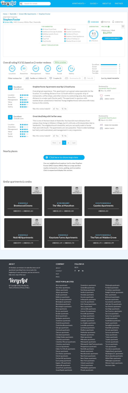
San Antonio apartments (113, 306)
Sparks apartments (111, 323)
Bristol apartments (61, 316)
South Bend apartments (112, 321)
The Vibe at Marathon (63, 205)
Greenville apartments (88, 288)
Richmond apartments (112, 297)
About (58, 268)
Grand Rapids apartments (64, 370)
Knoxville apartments (87, 313)
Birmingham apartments (63, 302)
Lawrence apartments (87, 318)
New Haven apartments (88, 356)
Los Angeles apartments (88, 323)
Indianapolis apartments (88, 299)
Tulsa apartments (110, 346)
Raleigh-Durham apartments (114, 292)
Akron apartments (61, 285)
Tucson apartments (111, 344)
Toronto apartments (111, 342)
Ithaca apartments (86, 306)
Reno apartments (110, 295)
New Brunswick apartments (89, 354)
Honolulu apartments (87, 295)
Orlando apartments (87, 363)
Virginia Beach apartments (113, 351)
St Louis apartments (111, 330)
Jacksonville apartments (88, 309)
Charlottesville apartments (64, 325)
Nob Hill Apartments (23, 237)
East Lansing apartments (63, 361)
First (54, 143)
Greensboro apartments (88, 285)
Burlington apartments (63, 318)
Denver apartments (62, 351)
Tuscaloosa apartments (112, 349)
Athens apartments (62, 290)
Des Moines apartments (63, 354)
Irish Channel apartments (88, 304)
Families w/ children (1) (35, 78)
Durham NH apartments (63, 358)
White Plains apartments (113, 358)
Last (73, 143)
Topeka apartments (111, 339)
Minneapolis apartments (88, 342)
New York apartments (88, 361)
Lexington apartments (87, 321)
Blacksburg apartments (63, 304)
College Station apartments (64, 337)
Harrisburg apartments (88, 290)
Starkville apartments (112, 328)
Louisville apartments (87, 325)
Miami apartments (86, 337)
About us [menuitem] (106, 3)
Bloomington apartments (64, 306)
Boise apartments (61, 309)
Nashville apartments (87, 349)
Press (57, 277)
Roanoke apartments (112, 299)
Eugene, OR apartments (63, 363)
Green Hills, (8, 22)
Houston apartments (87, 297)
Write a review (60, 62)
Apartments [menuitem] (78, 3)
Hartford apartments (87, 292)
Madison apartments (87, 330)
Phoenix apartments (87, 370)
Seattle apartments (111, 318)
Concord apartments (62, 346)
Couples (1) (55, 78)
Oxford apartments (87, 365)
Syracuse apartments (112, 332)
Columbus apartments (63, 344)
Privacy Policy (25, 288)
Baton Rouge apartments (64, 299)
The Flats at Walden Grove (103, 237)
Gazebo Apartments (103, 205)
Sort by (104, 78)
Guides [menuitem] (94, 3)
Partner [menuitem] (119, 3)
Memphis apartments (87, 335)
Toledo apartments (111, 337)
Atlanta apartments (62, 292)
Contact (59, 271)
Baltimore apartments (63, 297)
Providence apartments (112, 290)
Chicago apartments (62, 328)
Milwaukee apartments (88, 339)
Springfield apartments (112, 325)
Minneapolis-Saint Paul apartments (92, 344)
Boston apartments (62, 311)
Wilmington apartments (112, 361)
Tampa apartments (111, 335)
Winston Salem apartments (114, 363)
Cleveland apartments (63, 335)
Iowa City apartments (87, 302)
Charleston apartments (63, 321)
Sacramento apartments (113, 302)
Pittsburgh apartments (112, 285)
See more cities (110, 365)
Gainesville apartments (63, 365)
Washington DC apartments (114, 354)
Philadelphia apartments (88, 368)
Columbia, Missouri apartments (66, 342)
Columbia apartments (63, 339)
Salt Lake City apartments (113, 304)
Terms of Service (14, 288)
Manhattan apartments (88, 332)
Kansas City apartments (88, 311)
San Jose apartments (112, 313)
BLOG (76, 267)
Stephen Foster (44, 14)
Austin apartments (61, 295)
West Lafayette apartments (114, 356)
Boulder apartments (62, 313)
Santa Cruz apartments (112, 316)
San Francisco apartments (113, 311)
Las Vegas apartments (87, 316)
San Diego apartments (112, 309)
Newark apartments (87, 351)
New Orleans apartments (88, 358)
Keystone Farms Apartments (63, 237)
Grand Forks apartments (63, 368)
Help (57, 274)
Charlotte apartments (62, 323)
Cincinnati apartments (63, 330)
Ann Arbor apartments (63, 288)
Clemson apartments (62, 332)
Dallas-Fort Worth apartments (65, 349)
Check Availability (112, 38)
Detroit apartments (62, 356)
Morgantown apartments (89, 346)
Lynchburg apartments (88, 328)
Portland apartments (111, 288)
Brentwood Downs (23, 205)
